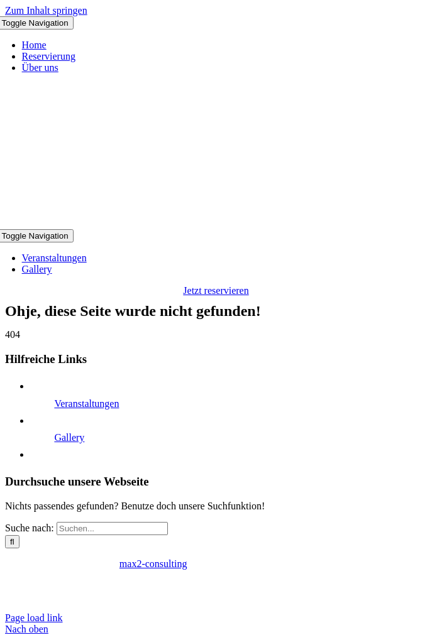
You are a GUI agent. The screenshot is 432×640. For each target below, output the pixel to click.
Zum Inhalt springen (46, 10)
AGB (156, 585)
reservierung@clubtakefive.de (218, 596)
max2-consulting (153, 563)
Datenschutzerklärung (95, 585)
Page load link (34, 617)
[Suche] (12, 541)
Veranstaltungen (86, 403)
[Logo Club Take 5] (216, 223)
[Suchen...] (112, 528)
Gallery (69, 437)
